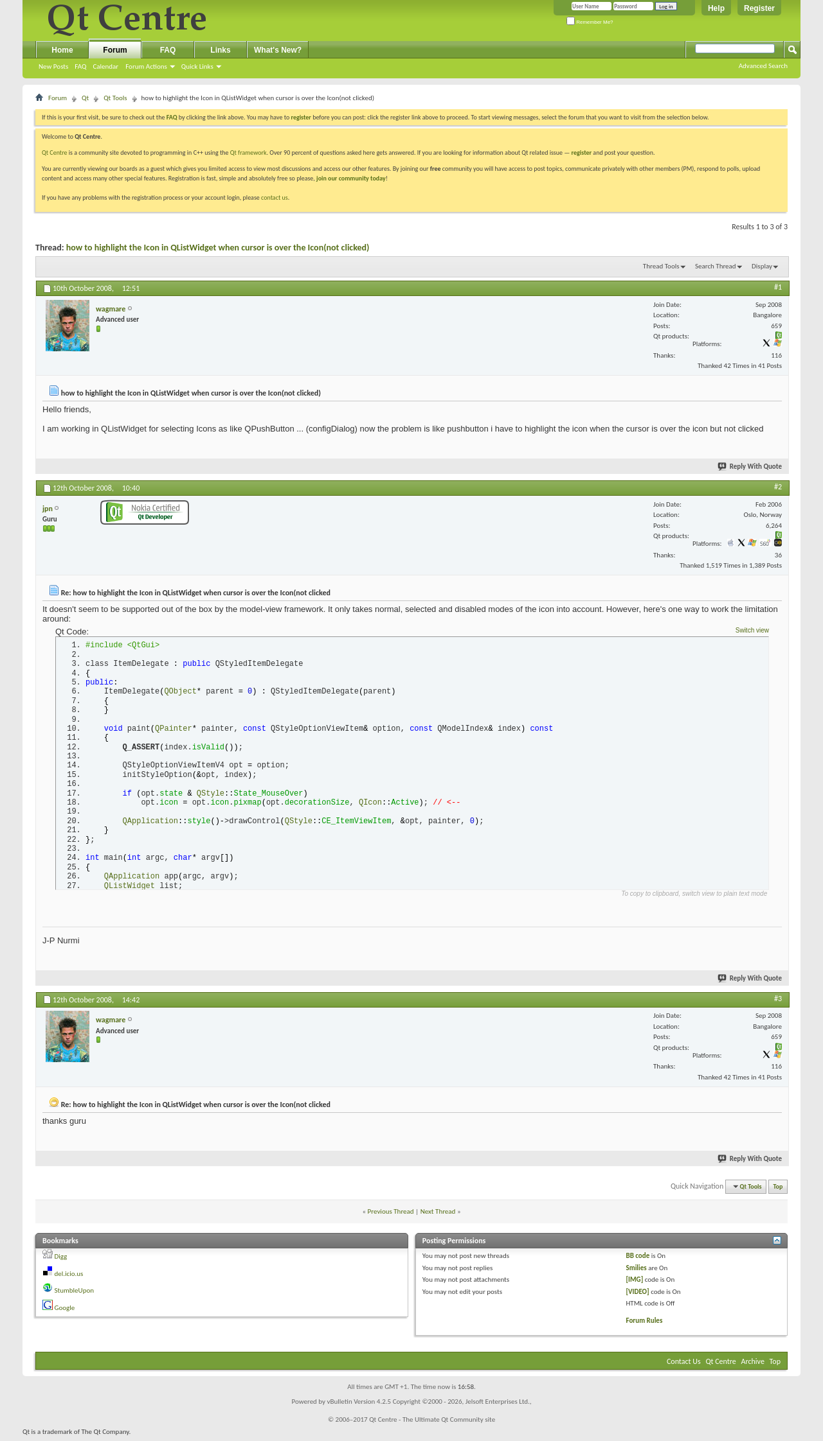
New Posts (53, 66)
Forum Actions (146, 66)
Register (759, 8)
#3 (778, 1001)
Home (62, 50)
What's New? (278, 50)
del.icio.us (69, 1277)
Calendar (105, 66)
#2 (778, 486)
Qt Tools (115, 98)
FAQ (80, 66)
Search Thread (715, 266)
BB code (638, 1259)
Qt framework (248, 152)
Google (65, 1311)
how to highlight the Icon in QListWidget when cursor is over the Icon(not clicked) (218, 247)
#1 (778, 287)
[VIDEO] (637, 1295)
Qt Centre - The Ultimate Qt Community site (432, 1423)
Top (778, 1190)
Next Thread (438, 1214)
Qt (85, 98)
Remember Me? (589, 22)
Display (762, 266)
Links (220, 50)
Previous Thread (391, 1214)
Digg (61, 1260)
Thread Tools (661, 266)
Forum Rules (644, 1324)
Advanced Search (763, 66)
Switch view (752, 630)
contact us (274, 197)
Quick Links (197, 66)
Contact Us (684, 1365)
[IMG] (635, 1283)
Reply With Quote (750, 466)
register (582, 152)
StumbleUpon (75, 1294)
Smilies (636, 1271)
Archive (752, 1365)
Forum (115, 50)
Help (716, 8)
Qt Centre (55, 152)
